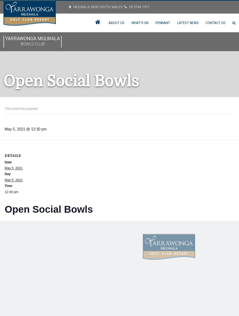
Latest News (188, 23)
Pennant (162, 23)
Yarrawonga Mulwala (32, 41)
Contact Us (215, 23)
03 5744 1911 (139, 7)
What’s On (139, 23)
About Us (116, 23)
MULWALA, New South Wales (98, 7)
